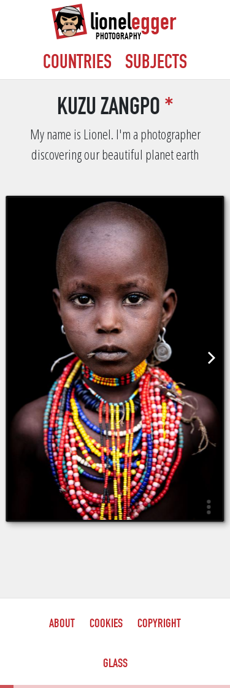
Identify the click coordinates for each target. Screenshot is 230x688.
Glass (115, 665)
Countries (77, 64)
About (62, 625)
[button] (209, 506)
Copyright (159, 625)
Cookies (106, 625)
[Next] (210, 357)
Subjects (156, 64)
